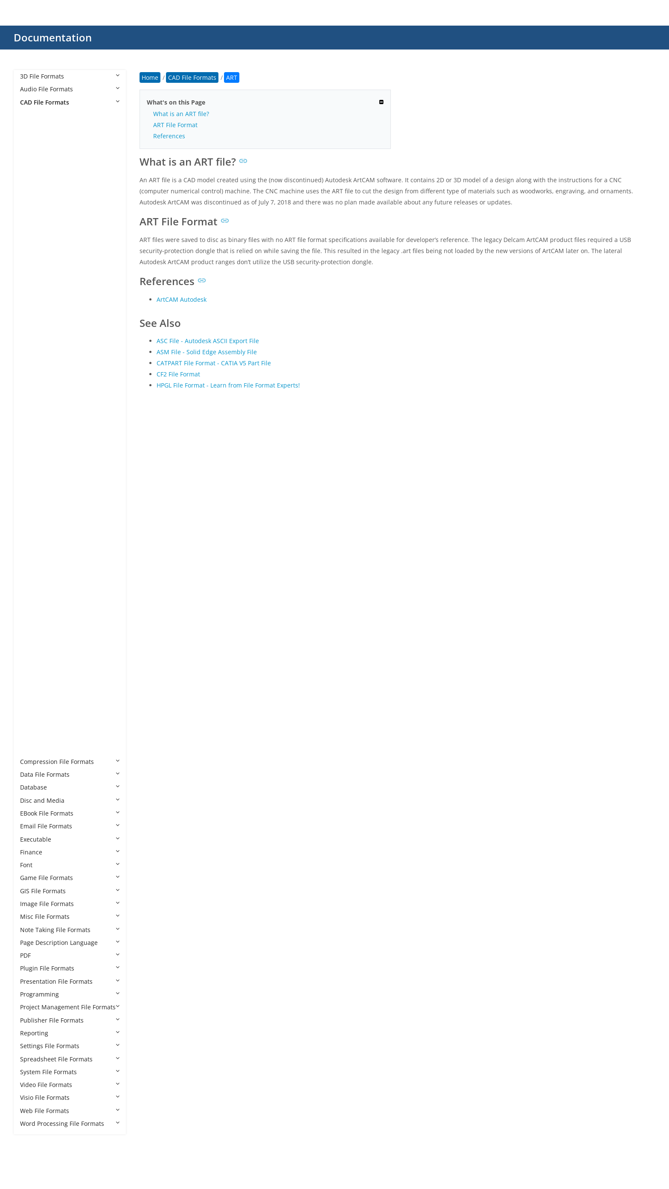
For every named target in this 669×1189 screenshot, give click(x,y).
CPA (34, 244)
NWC (36, 503)
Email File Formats (69, 826)
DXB (34, 348)
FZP (33, 374)
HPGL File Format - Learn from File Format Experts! (228, 385)
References (169, 136)
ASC (34, 154)
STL (33, 748)
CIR (33, 231)
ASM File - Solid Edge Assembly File (207, 352)
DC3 (34, 257)
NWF (35, 529)
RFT (34, 684)
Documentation (53, 37)
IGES (35, 451)
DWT (35, 335)
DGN (35, 270)
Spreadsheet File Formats (69, 1059)
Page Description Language (69, 942)
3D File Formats (69, 76)
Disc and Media (69, 800)
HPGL (36, 412)
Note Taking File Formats (69, 930)
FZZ (33, 386)
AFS (34, 128)
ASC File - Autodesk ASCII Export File (208, 341)
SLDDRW (41, 723)
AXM (35, 179)
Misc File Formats (69, 916)
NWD (36, 516)
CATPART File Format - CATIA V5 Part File (214, 363)
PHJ (33, 593)
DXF (34, 361)
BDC (35, 193)
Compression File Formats (69, 762)
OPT (34, 542)
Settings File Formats (69, 1046)
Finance (69, 852)
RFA (34, 671)
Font (69, 865)
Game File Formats (69, 878)
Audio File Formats (69, 89)
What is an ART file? (181, 114)
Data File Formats (69, 774)
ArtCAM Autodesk (182, 299)
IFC (33, 438)
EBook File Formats (69, 813)
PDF (69, 955)
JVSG (35, 477)
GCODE (39, 399)
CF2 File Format (178, 374)
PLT (33, 606)
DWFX (37, 309)
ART (34, 141)
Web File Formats (69, 1111)
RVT (34, 710)
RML (35, 697)
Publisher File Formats (69, 1020)
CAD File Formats (69, 102)
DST (34, 283)
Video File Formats (69, 1085)
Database (69, 787)
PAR (34, 555)
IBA (33, 425)
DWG (36, 322)
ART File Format (175, 125)
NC (33, 490)
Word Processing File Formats (69, 1123)
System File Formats (69, 1072)
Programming (69, 994)
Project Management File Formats (69, 1007)
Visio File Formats (69, 1097)
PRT (34, 619)
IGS (33, 464)
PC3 (34, 581)
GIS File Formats (69, 891)
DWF (35, 296)
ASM (35, 167)
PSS (34, 658)
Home (150, 77)
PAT (34, 567)
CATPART (41, 205)
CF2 (34, 218)
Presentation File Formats (69, 981)
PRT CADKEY (46, 632)
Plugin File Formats (69, 968)
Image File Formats (69, 904)
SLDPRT (39, 735)
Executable (69, 839)
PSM (35, 645)
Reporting (69, 1033)
